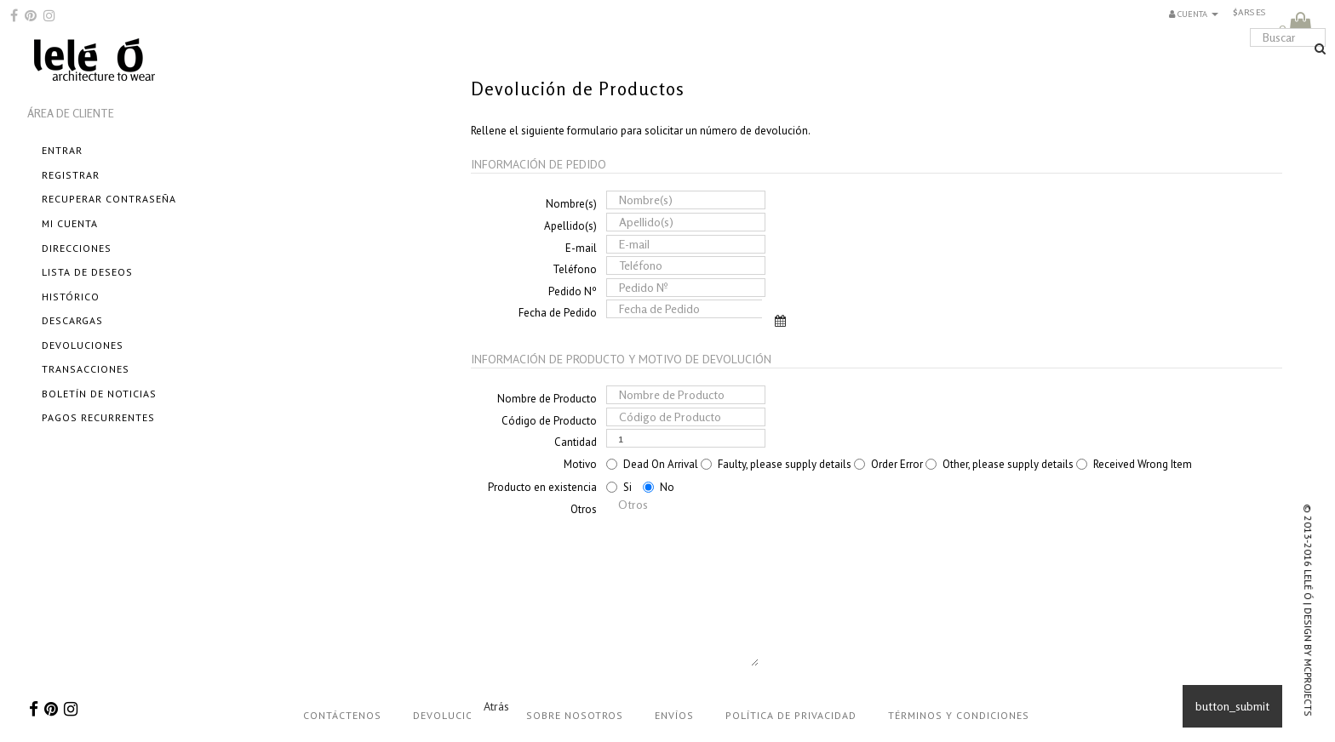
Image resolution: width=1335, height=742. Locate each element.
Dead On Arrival (652, 464)
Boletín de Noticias (99, 393)
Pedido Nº (572, 291)
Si (619, 487)
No (658, 487)
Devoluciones (82, 345)
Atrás (496, 706)
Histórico (71, 296)
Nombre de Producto (547, 398)
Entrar (62, 150)
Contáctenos (342, 715)
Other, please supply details (999, 464)
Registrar (71, 174)
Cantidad (575, 442)
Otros (583, 509)
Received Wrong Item (1134, 464)
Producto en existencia (542, 487)
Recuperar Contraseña (109, 198)
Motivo (580, 464)
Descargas (72, 320)
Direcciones (77, 248)
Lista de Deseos (87, 271)
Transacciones (85, 368)
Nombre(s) (571, 204)
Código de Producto (549, 421)
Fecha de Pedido (558, 312)
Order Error (888, 464)
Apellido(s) (570, 226)
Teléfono (575, 269)
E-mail (581, 248)
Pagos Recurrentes (98, 417)
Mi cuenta (70, 223)
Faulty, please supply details (776, 464)
